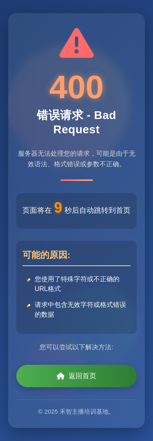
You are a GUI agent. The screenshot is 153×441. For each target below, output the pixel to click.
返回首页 (76, 376)
